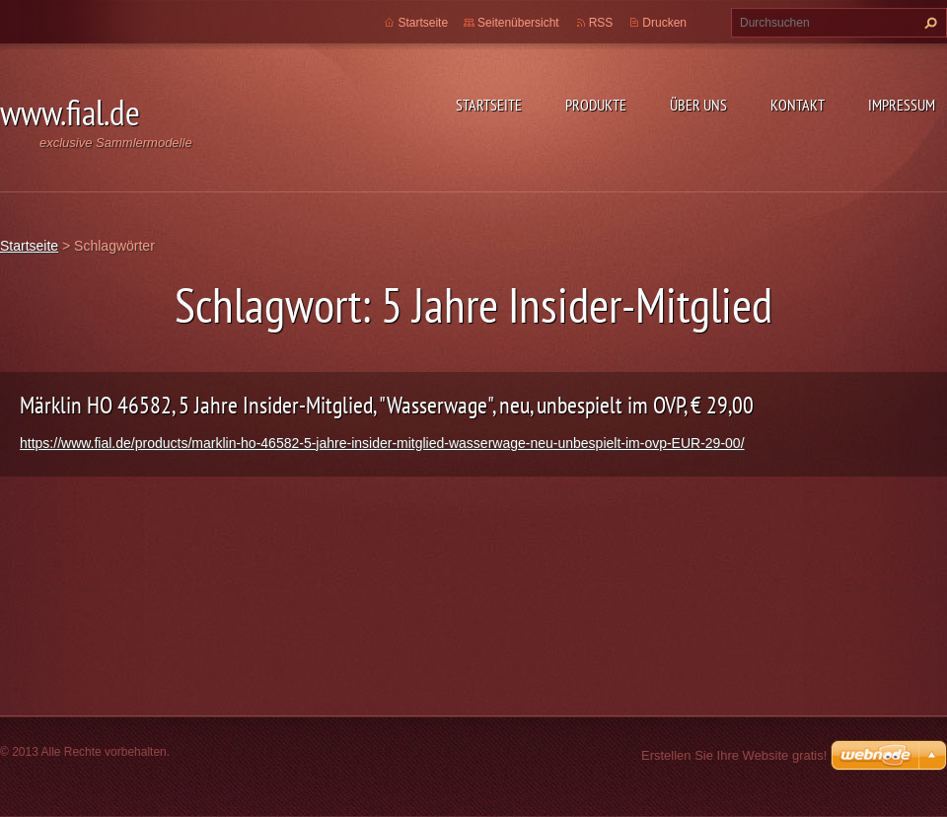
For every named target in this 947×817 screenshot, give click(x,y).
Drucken (664, 23)
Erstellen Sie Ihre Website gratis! (734, 755)
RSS (601, 23)
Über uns (698, 104)
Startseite (489, 104)
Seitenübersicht (518, 23)
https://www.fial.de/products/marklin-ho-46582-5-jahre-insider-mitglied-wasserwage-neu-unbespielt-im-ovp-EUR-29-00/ (382, 443)
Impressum (901, 104)
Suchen (928, 22)
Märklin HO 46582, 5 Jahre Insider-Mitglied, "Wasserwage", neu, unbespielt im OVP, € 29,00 (387, 405)
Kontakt (797, 104)
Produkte (595, 104)
